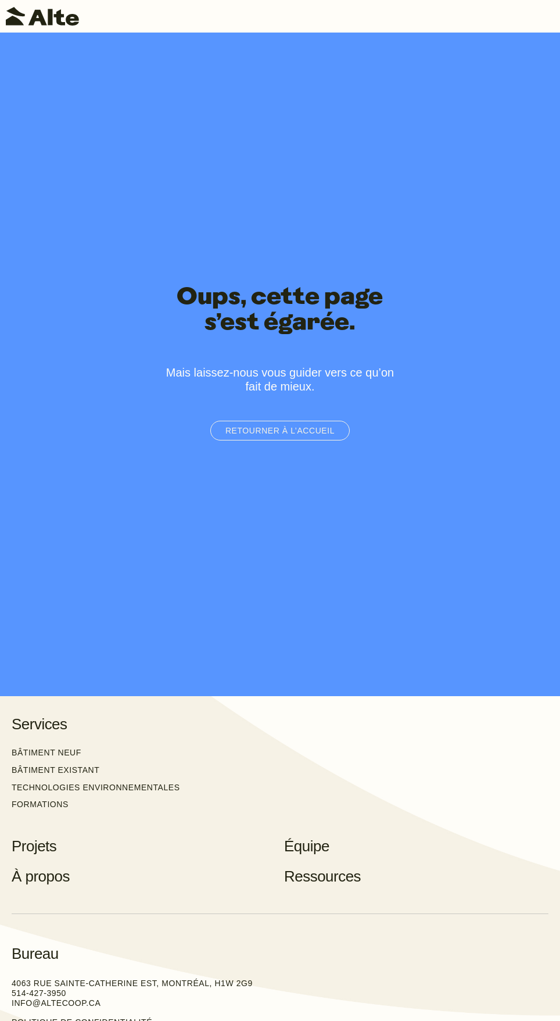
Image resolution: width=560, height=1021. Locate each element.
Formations (40, 804)
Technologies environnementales (96, 787)
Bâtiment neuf (46, 752)
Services (39, 724)
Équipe (306, 846)
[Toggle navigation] (545, 16)
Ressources (322, 876)
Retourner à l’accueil (280, 430)
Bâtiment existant (55, 770)
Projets (34, 846)
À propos (41, 876)
